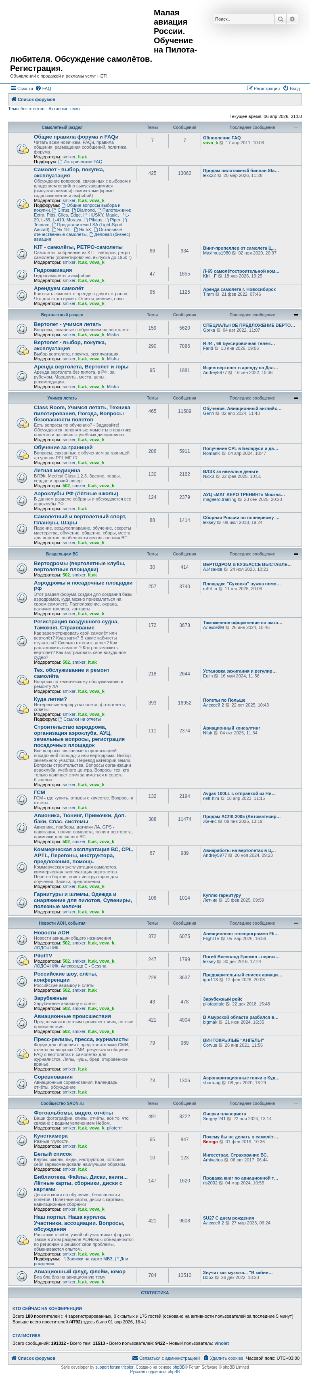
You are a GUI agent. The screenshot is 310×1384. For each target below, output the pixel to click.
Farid (208, 348)
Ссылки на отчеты (79, 719)
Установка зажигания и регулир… (240, 671)
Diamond (83, 210)
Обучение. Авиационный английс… (242, 408)
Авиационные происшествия (72, 1016)
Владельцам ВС (62, 554)
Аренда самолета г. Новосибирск (239, 289)
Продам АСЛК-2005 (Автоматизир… (242, 816)
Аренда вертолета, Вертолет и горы (81, 367)
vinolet (221, 1343)
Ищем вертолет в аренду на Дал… (240, 367)
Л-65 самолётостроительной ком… (241, 271)
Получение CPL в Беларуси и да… (240, 448)
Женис (210, 821)
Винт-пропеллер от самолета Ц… (239, 248)
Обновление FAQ (222, 137)
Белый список (53, 1154)
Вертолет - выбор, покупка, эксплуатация (70, 345)
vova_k (210, 142)
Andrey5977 (215, 372)
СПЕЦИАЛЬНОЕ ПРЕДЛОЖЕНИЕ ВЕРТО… (249, 325)
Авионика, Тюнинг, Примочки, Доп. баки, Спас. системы (80, 818)
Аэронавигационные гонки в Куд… (241, 1077)
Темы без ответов (26, 108)
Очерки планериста (224, 1113)
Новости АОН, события (62, 923)
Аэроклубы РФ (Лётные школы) (76, 493)
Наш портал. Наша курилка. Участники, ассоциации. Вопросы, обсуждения (79, 1223)
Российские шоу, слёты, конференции (65, 977)
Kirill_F (210, 275)
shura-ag (211, 1082)
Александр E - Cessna (84, 965)
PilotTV (43, 956)
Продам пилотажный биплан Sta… (241, 170)
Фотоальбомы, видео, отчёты (73, 1113)
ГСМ (39, 792)
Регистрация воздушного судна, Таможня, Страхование (76, 624)
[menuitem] (43, 88)
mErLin (210, 588)
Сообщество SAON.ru (62, 1103)
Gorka (209, 330)
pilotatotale (213, 1003)
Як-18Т (61, 229)
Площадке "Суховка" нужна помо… (242, 583)
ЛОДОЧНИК (46, 947)
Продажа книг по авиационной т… (241, 1178)
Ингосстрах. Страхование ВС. (235, 1155)
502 (66, 485)
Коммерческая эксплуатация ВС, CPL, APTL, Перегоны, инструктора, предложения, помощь (84, 855)
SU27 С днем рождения (228, 1218)
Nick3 (208, 476)
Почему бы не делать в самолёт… (240, 1136)
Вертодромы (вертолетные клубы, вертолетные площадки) (80, 566)
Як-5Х (82, 229)
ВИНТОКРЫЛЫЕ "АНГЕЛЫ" (233, 1040)
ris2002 (210, 1182)
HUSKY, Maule (100, 214)
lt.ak (82, 156)
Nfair (207, 732)
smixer (69, 156)
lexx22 (209, 175)
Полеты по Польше (224, 700)
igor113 (210, 979)
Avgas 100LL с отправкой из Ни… (239, 793)
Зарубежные (50, 998)
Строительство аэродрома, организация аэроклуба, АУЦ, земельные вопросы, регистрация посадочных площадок (79, 736)
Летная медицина (57, 470)
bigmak (210, 1022)
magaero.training (220, 499)
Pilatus (93, 219)
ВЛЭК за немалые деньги (231, 471)
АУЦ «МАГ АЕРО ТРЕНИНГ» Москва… (244, 494)
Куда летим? (50, 699)
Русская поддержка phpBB (155, 1371)
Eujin (208, 675)
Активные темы (64, 108)
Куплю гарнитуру (222, 895)
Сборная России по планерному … (241, 517)
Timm (208, 294)
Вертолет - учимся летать (67, 324)
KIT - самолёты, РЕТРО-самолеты (78, 247)
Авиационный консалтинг (231, 728)
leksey (209, 522)
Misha (113, 334)
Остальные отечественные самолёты (78, 232)
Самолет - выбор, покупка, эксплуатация (69, 172)
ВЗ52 (208, 1277)
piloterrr (114, 1127)
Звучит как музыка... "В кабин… (238, 1272)
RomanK (211, 453)
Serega (210, 1141)
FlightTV (211, 938)
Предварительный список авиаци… (242, 974)
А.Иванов (212, 569)
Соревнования (53, 1077)
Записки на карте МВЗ (86, 1258)
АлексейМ (213, 627)
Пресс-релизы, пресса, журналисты (81, 1039)
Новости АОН (51, 933)
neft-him (211, 798)
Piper (113, 219)
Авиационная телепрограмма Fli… (241, 933)
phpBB (179, 1367)
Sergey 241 (214, 1118)
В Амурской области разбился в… (241, 1017)
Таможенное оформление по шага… (243, 622)
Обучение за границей (63, 447)
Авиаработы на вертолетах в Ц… (239, 850)
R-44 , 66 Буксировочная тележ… (239, 343)
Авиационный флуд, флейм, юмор (80, 1271)
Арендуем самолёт (59, 288)
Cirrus (60, 210)
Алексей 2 (213, 705)
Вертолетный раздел (62, 315)
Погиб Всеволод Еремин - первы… (241, 956)
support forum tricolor (114, 1367)
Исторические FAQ (80, 161)
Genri (208, 413)
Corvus (210, 1045)
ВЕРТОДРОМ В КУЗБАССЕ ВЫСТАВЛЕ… (247, 564)
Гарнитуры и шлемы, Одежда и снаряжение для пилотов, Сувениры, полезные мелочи (83, 900)
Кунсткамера (51, 1136)
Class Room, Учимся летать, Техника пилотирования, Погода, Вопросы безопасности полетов (82, 413)
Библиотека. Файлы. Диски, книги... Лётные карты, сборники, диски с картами (81, 1183)
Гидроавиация (53, 270)
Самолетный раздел (62, 127)
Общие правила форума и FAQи (76, 137)
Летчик (210, 900)
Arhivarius (213, 1159)
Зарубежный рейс (223, 999)
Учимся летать (62, 398)
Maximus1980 (216, 252)
